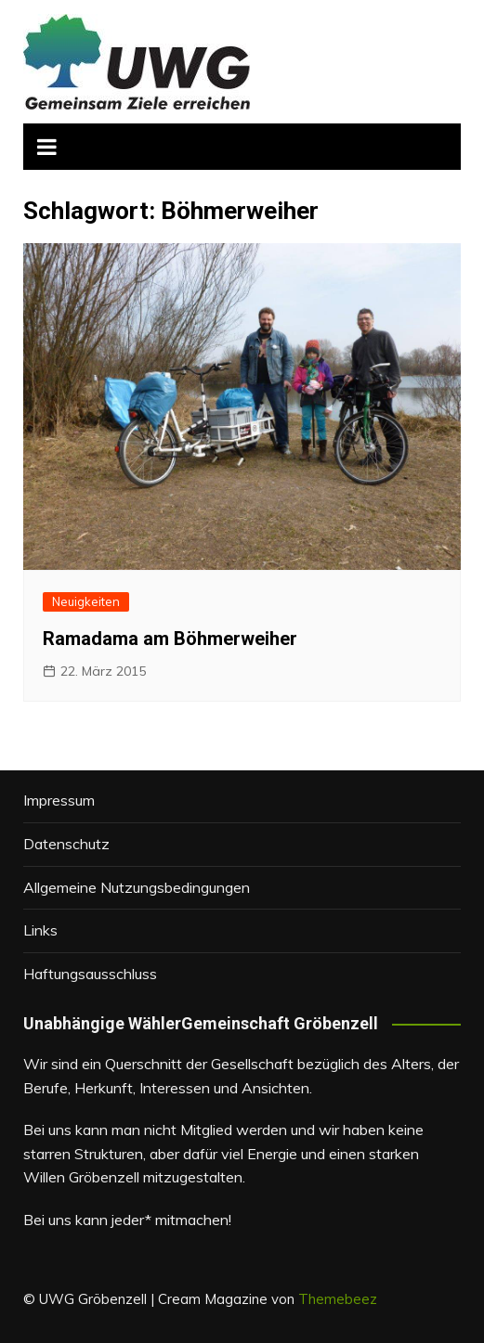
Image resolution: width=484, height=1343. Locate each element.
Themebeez (337, 1299)
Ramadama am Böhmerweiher (170, 638)
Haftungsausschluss (90, 973)
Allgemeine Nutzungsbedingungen (136, 887)
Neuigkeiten (86, 601)
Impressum (59, 800)
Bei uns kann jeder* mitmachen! (127, 1219)
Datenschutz (66, 843)
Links (40, 930)
